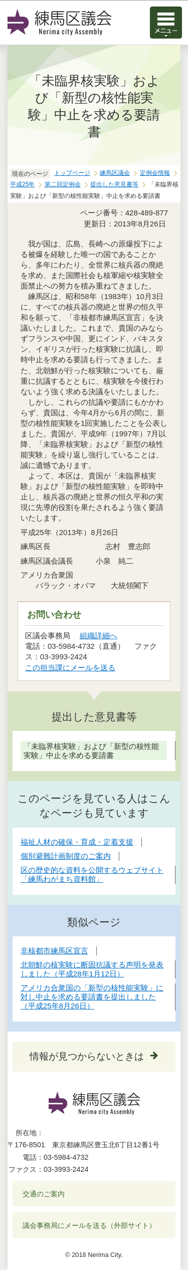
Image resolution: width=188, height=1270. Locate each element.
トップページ (72, 172)
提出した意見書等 (114, 184)
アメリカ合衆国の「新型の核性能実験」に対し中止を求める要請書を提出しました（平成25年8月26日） (92, 996)
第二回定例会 (63, 184)
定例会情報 (155, 172)
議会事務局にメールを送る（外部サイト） (89, 1225)
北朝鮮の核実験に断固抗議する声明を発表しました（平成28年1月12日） (92, 969)
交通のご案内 (44, 1194)
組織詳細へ (98, 635)
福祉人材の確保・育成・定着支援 (77, 842)
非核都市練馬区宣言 (54, 950)
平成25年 (22, 184)
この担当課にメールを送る (70, 667)
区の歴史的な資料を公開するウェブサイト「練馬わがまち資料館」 (92, 874)
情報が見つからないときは (87, 1056)
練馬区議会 (115, 172)
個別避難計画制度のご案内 (66, 856)
